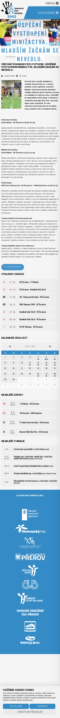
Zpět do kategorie (12, 266)
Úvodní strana (6, 51)
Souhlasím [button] (16, 706)
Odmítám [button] (42, 706)
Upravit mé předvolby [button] (30, 712)
